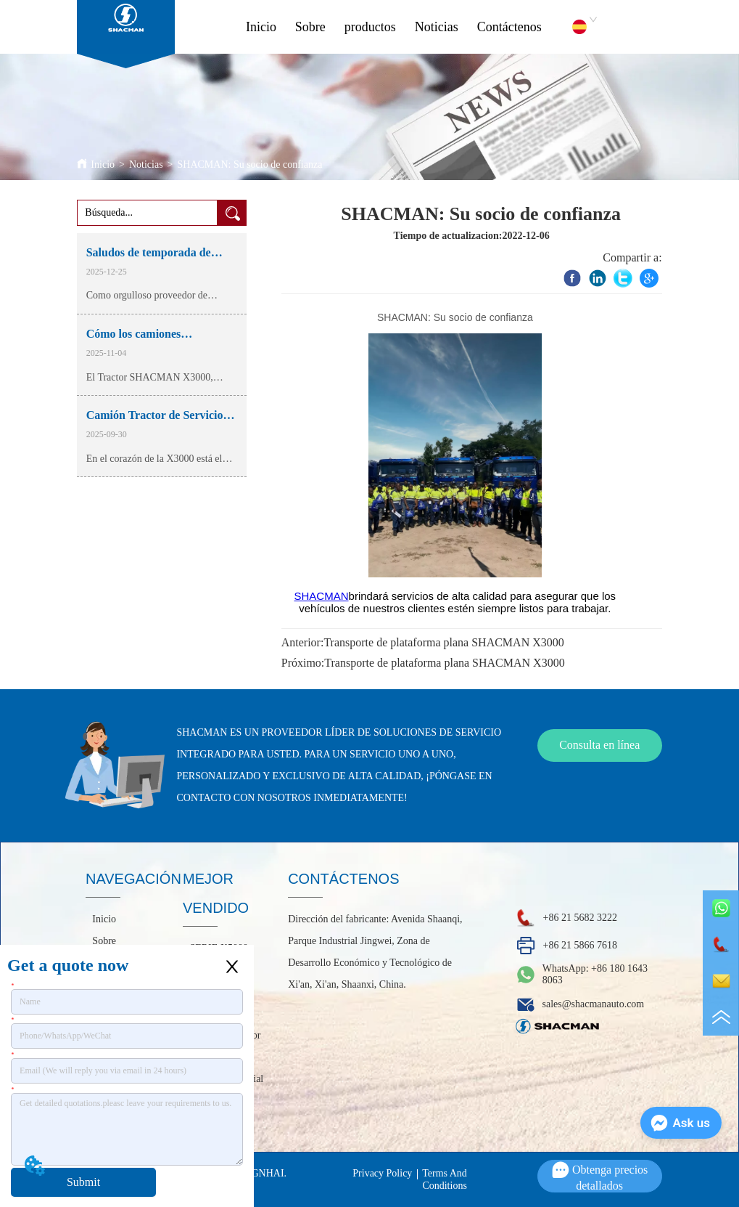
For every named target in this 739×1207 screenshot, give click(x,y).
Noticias (436, 27)
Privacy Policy (382, 1173)
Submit (83, 1182)
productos (370, 27)
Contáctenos (509, 27)
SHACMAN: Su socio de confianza (249, 164)
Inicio (261, 27)
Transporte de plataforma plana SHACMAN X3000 (443, 642)
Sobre (310, 27)
